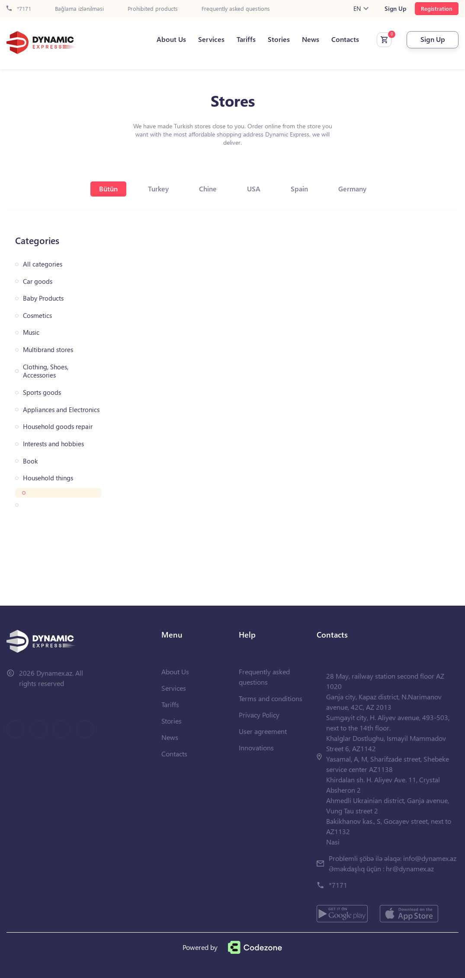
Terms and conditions (270, 698)
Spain (299, 188)
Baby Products (43, 298)
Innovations (256, 747)
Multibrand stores (48, 350)
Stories (279, 39)
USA (253, 188)
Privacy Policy (259, 714)
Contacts (345, 39)
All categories (42, 264)
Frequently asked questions (236, 9)
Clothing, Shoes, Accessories (45, 371)
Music (31, 332)
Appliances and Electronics (61, 410)
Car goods (37, 281)
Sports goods (42, 392)
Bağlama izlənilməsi (79, 9)
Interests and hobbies (53, 444)
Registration (436, 8)
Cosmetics (37, 315)
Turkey (158, 188)
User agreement (263, 731)
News (310, 39)
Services (211, 39)
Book (30, 461)
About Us (171, 39)
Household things (48, 478)
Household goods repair (58, 426)
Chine (208, 188)
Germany (352, 188)
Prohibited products (153, 9)
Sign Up (395, 8)
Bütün (108, 188)
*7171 (18, 9)
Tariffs (246, 39)
